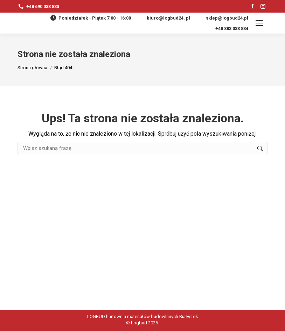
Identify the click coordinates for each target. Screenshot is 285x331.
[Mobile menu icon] (259, 23)
